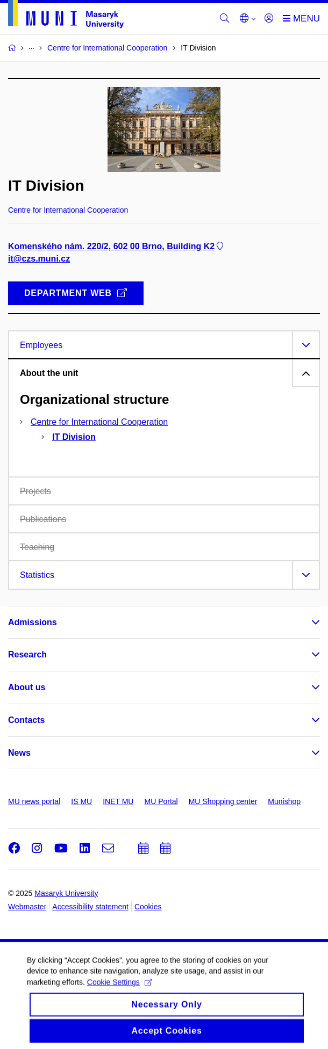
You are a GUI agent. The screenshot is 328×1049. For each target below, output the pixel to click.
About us (26, 687)
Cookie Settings (119, 989)
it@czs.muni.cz (39, 258)
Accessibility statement (90, 906)
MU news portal (34, 801)
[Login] (269, 18)
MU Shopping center (223, 801)
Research (27, 654)
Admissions (32, 622)
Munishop (284, 801)
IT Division (74, 437)
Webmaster (27, 906)
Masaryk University (66, 893)
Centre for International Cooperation (99, 421)
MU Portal (160, 801)
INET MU (118, 801)
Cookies (148, 906)
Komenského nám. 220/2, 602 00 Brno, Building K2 (116, 246)
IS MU (81, 801)
